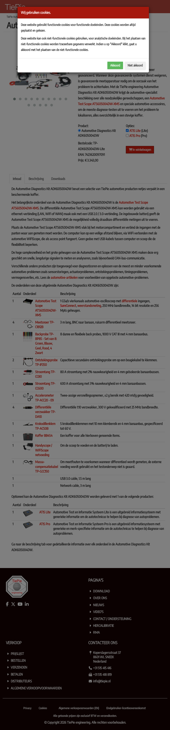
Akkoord (115, 65)
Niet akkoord (135, 65)
